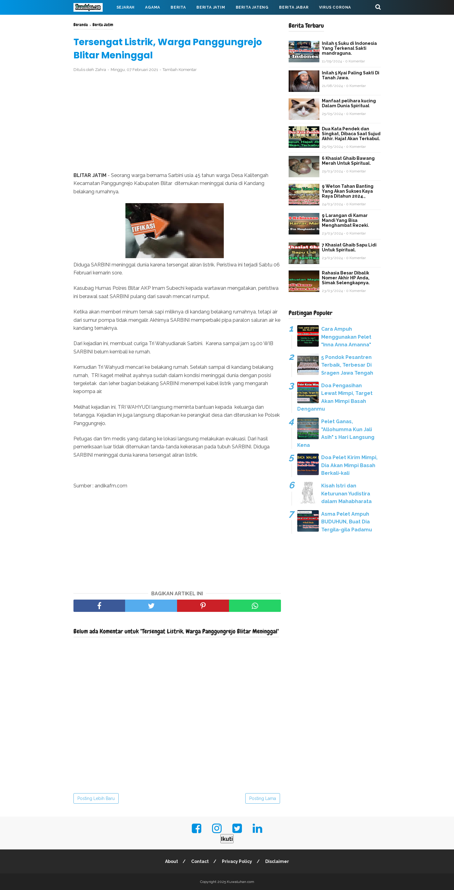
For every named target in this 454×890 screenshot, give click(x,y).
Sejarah (125, 7)
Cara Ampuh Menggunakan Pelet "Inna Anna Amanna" (346, 337)
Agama (152, 7)
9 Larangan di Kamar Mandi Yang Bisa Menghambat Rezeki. (345, 220)
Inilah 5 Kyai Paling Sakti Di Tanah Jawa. (350, 75)
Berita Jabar (294, 7)
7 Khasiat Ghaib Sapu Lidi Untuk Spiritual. (349, 247)
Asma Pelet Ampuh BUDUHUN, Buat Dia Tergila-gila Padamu (346, 522)
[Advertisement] (177, 122)
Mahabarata (93, 22)
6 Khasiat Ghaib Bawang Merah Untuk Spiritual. (348, 161)
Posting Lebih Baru (96, 798)
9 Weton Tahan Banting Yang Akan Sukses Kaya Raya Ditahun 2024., (347, 191)
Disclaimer (277, 861)
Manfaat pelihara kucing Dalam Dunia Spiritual (349, 103)
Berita (178, 7)
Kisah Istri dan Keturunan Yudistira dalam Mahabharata (346, 493)
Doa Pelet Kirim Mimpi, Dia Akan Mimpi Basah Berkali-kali (349, 465)
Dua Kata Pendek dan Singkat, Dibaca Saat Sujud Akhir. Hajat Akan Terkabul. (351, 133)
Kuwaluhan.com (240, 882)
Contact (200, 861)
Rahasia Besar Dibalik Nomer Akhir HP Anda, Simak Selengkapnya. (346, 277)
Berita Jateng (252, 7)
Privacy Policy (237, 861)
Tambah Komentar (180, 69)
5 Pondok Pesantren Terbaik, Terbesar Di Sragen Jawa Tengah (347, 365)
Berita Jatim (210, 7)
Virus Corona (335, 7)
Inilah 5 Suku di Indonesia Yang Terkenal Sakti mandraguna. (349, 48)
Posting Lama (262, 798)
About (171, 861)
